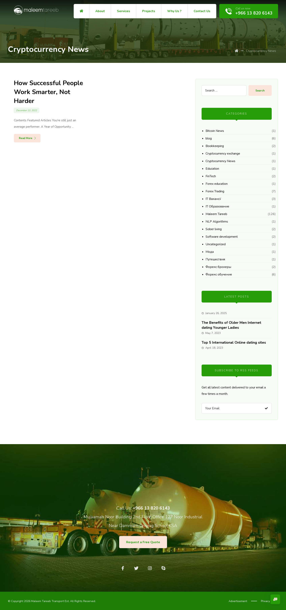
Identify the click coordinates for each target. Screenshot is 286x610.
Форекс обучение (219, 274)
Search (260, 90)
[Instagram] (150, 568)
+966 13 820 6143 (151, 508)
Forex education (217, 184)
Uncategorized (216, 244)
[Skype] (163, 568)
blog (209, 138)
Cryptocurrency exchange (223, 153)
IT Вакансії (213, 199)
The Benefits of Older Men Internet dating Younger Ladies (231, 325)
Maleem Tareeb (216, 214)
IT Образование (217, 206)
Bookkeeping (215, 146)
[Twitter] (136, 568)
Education (212, 168)
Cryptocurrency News (220, 161)
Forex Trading (215, 191)
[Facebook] (123, 568)
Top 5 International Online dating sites (234, 342)
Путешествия (215, 259)
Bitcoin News (215, 131)
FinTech (211, 176)
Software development (222, 236)
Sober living (214, 229)
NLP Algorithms (217, 221)
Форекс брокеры (218, 267)
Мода (210, 252)
